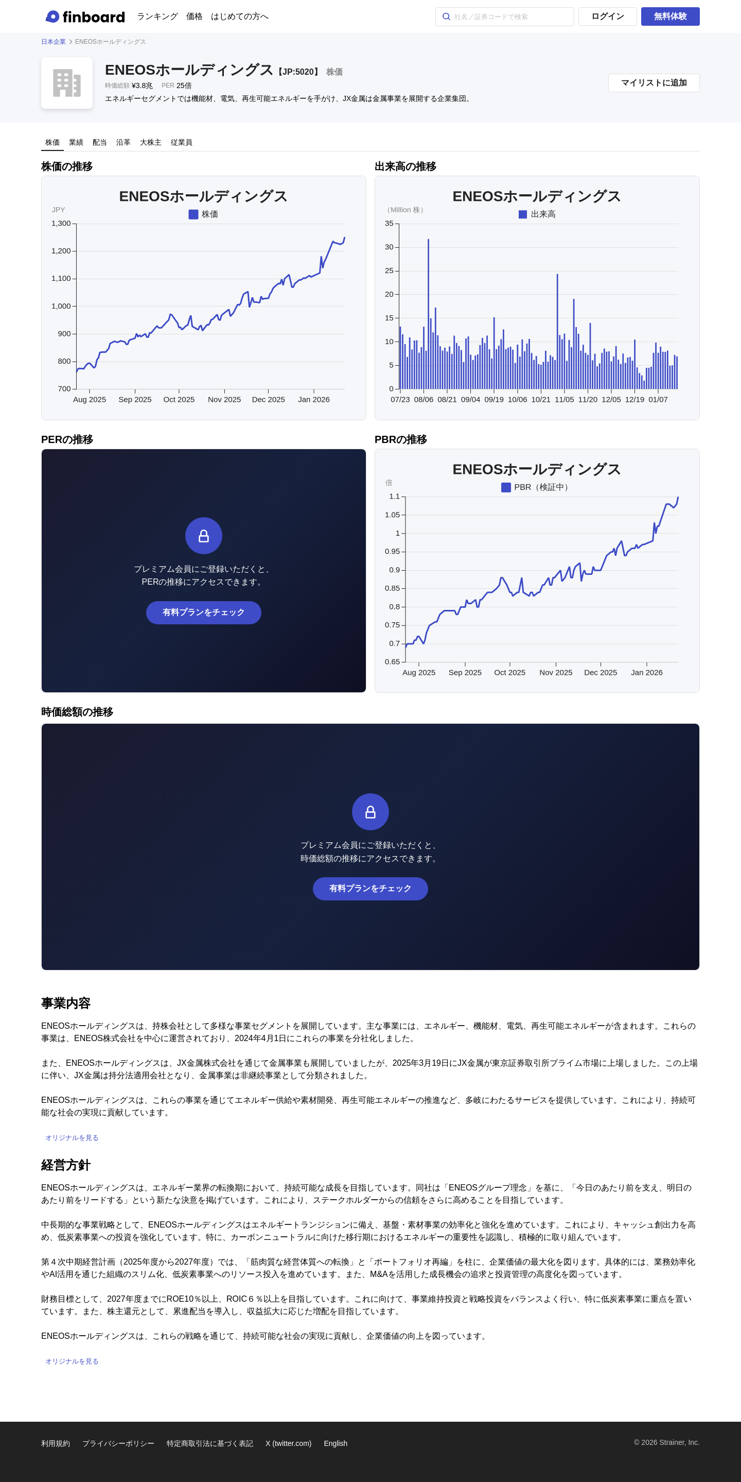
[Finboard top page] (87, 16)
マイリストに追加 (654, 82)
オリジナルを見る (72, 1138)
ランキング (157, 16)
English (335, 1443)
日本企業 (53, 41)
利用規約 (55, 1443)
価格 (194, 16)
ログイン (607, 16)
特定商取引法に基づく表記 (210, 1443)
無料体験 (670, 16)
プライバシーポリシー (118, 1443)
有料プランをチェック (204, 612)
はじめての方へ (240, 16)
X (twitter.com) (288, 1443)
